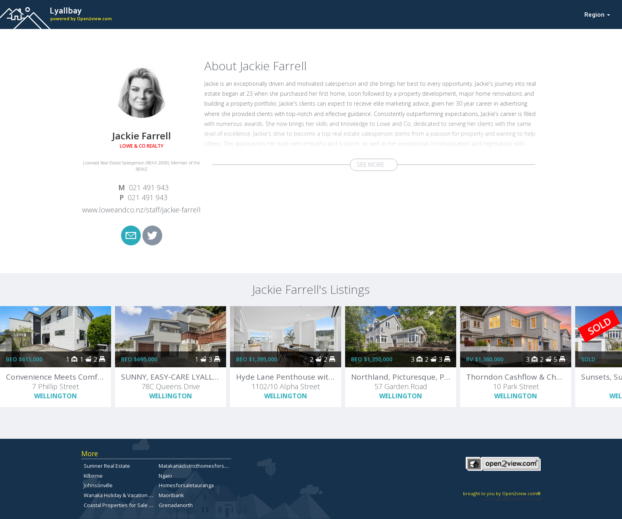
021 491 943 (149, 187)
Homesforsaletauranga (186, 485)
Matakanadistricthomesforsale (195, 465)
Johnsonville (98, 485)
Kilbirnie (93, 475)
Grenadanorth (176, 505)
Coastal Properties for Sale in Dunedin (129, 505)
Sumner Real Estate (107, 465)
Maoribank (171, 495)
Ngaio (165, 475)
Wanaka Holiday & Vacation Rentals (125, 495)
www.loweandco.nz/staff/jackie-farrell (141, 209)
